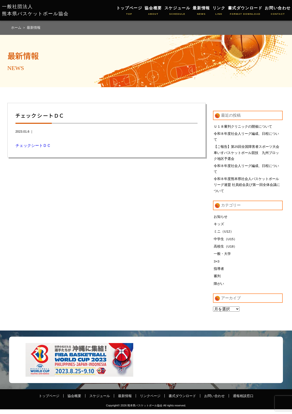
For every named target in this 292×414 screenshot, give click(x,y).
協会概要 (153, 11)
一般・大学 (222, 258)
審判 (217, 281)
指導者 (219, 273)
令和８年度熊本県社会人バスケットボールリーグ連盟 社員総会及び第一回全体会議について (247, 187)
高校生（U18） (225, 250)
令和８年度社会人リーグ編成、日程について (246, 137)
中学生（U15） (225, 243)
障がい (219, 288)
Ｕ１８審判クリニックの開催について (243, 126)
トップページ (129, 11)
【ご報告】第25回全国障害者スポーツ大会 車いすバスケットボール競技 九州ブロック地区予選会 (248, 154)
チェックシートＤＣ (33, 145)
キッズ (219, 228)
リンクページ (150, 400)
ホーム (16, 27)
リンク (219, 11)
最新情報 (201, 11)
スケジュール (177, 11)
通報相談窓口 (243, 400)
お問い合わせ (278, 11)
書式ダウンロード (245, 11)
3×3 (217, 265)
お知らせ (220, 220)
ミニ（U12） (224, 235)
